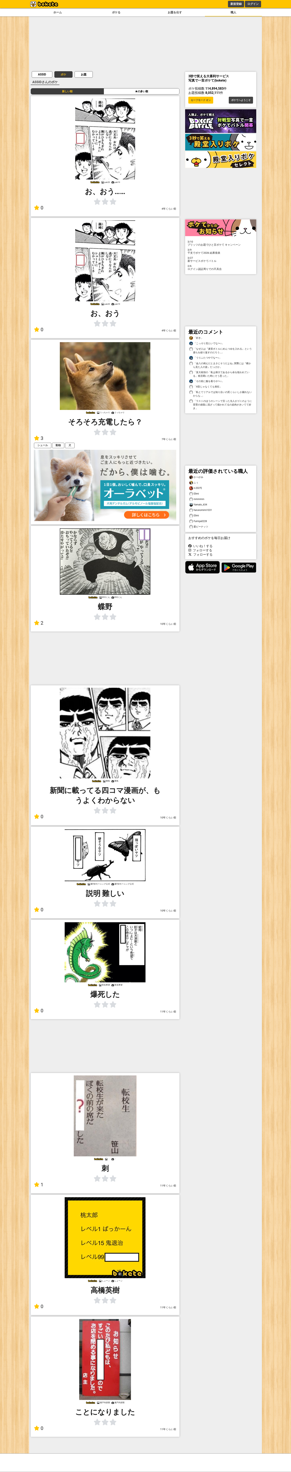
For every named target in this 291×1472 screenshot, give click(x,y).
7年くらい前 (169, 439)
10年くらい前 (168, 623)
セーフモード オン (201, 100)
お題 (83, 74)
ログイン (253, 3)
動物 (58, 445)
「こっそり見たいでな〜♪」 (206, 343)
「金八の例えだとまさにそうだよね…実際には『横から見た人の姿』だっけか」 (220, 365)
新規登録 (236, 3)
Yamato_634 (198, 505)
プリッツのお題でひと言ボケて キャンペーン (221, 243)
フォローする (200, 550)
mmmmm (196, 499)
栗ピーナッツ (198, 527)
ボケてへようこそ (241, 100)
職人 (233, 12)
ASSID (42, 74)
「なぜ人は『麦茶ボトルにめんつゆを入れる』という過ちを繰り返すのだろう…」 (220, 350)
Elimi (194, 494)
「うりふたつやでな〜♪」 (205, 358)
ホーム (57, 12)
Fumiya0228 (198, 521)
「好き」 (196, 338)
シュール (42, 445)
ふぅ (193, 483)
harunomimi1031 (200, 510)
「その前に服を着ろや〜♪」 (206, 381)
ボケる (116, 12)
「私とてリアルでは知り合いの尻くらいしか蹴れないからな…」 (220, 393)
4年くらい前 (169, 208)
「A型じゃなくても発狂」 (205, 387)
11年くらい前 (168, 1011)
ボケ (63, 74)
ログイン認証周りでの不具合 (221, 267)
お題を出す (175, 12)
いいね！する (200, 546)
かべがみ (196, 477)
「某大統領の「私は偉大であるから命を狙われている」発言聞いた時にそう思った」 (219, 373)
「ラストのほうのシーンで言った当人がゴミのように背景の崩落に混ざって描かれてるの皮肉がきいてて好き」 (220, 404)
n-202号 (195, 488)
